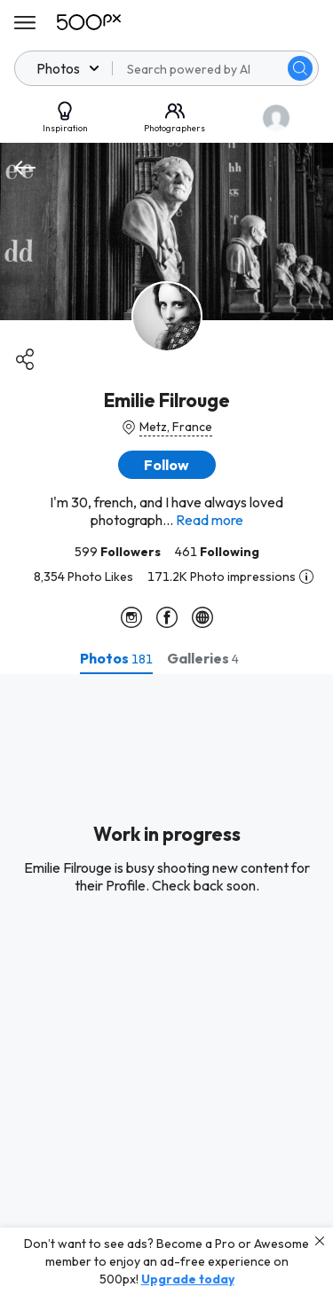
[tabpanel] (166, 984)
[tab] (116, 658)
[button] (167, 465)
